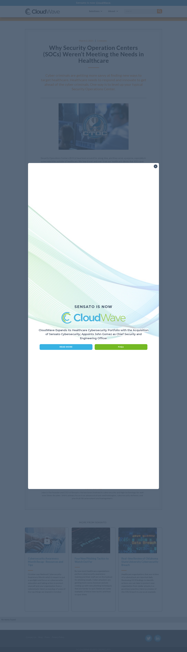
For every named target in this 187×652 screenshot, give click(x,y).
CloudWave (103, 2)
